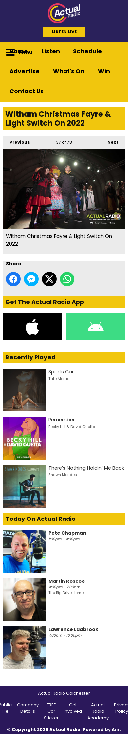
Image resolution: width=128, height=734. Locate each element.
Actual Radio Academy (98, 711)
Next (110, 140)
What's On (69, 71)
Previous (16, 140)
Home (18, 51)
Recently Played (30, 357)
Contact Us (26, 91)
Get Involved (73, 708)
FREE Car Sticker (51, 711)
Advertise (24, 71)
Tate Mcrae (58, 378)
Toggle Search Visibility (115, 52)
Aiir (116, 729)
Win (104, 71)
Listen (50, 51)
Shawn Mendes (62, 474)
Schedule (87, 51)
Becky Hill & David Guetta (71, 426)
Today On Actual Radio (40, 519)
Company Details (28, 708)
